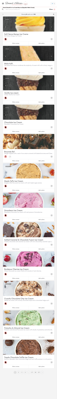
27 (32, 372)
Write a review (15, 43)
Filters (52, 9)
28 (35, 372)
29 (39, 372)
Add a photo (41, 43)
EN (52, 3)
